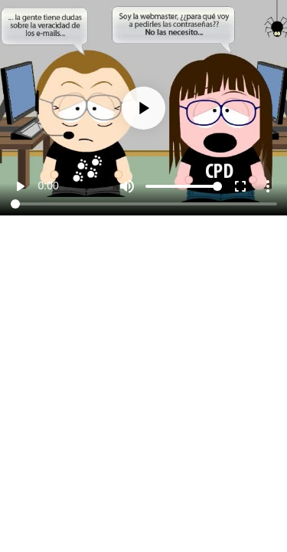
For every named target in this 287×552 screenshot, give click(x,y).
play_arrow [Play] (20, 186)
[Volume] (183, 186)
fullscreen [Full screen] (240, 186)
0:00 (48, 185)
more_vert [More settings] (268, 186)
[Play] (143, 108)
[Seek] (144, 204)
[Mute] (127, 186)
